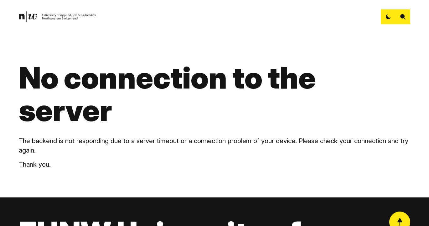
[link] (57, 16)
